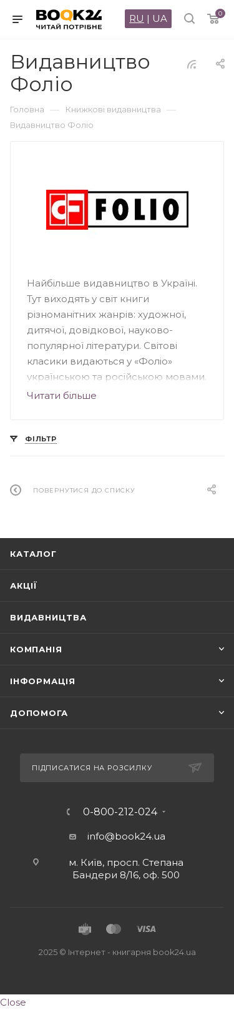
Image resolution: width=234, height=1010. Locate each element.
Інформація (43, 681)
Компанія (36, 649)
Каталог (33, 554)
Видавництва (48, 617)
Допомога (38, 713)
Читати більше (62, 395)
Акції (23, 586)
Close (13, 1002)
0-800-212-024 (120, 812)
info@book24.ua (126, 836)
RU (136, 18)
